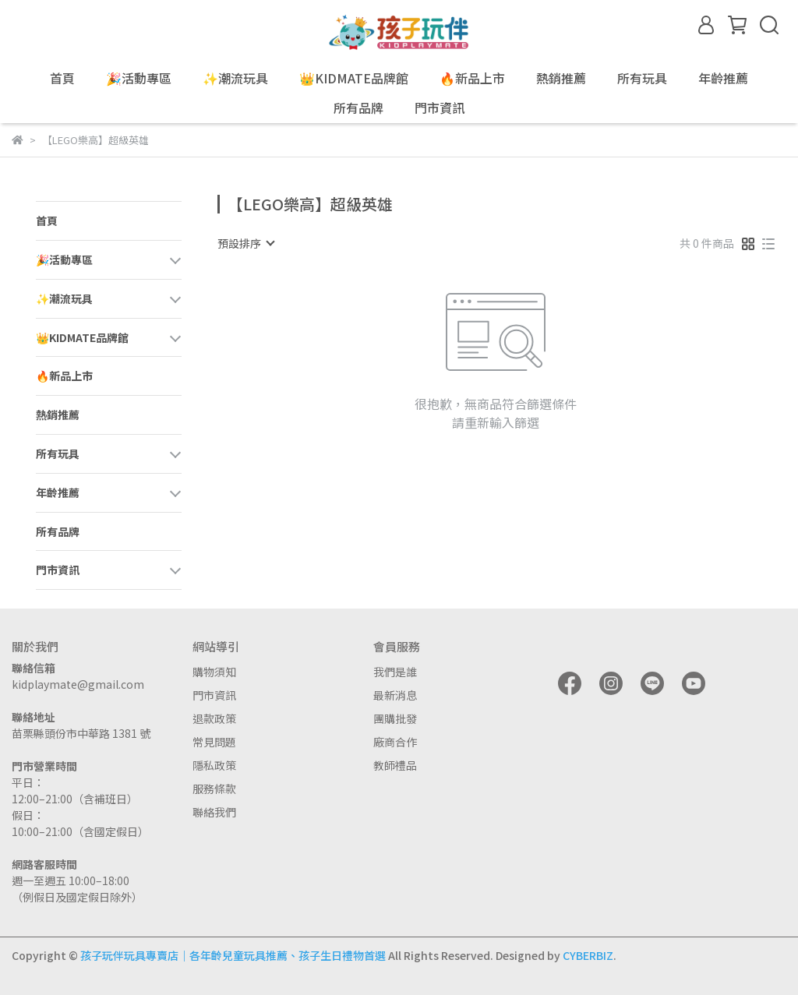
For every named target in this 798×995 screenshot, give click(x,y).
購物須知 (214, 671)
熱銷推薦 (561, 77)
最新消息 (395, 695)
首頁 (62, 77)
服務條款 (214, 788)
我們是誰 (395, 671)
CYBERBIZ (588, 955)
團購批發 (395, 718)
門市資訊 (214, 695)
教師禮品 (395, 765)
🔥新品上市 (472, 77)
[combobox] (245, 243)
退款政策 (214, 718)
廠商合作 (395, 742)
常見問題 (214, 742)
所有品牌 (358, 107)
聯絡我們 (214, 812)
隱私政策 (214, 765)
